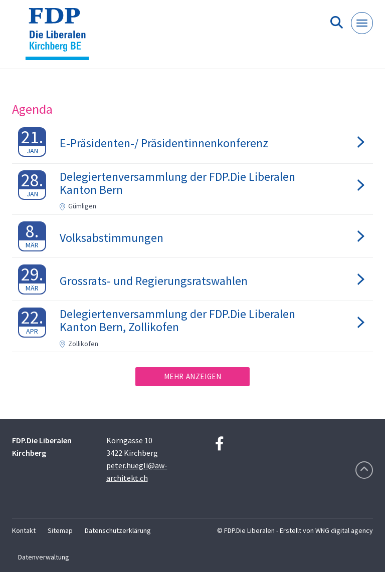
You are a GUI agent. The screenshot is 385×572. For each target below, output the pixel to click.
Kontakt (24, 530)
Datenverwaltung (43, 556)
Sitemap (60, 530)
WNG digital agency (344, 530)
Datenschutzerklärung (118, 530)
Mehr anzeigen (193, 376)
